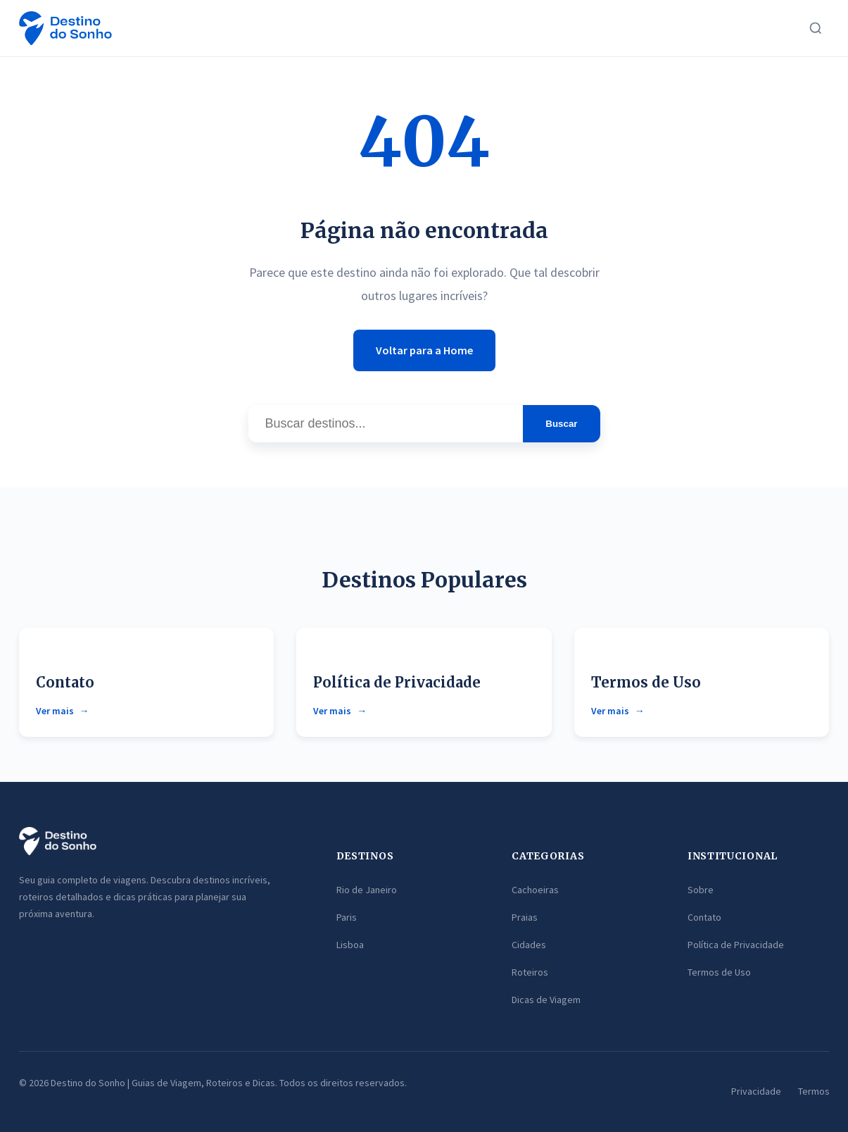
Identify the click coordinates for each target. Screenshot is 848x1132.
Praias (525, 917)
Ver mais (55, 710)
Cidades (529, 944)
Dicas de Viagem (546, 999)
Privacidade (756, 1091)
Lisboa (350, 944)
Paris (346, 917)
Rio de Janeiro (366, 889)
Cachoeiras (535, 889)
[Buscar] (816, 28)
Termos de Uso (646, 682)
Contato (65, 682)
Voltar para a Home (424, 350)
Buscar (561, 423)
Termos (814, 1091)
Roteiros (530, 972)
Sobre (701, 889)
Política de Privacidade (397, 682)
